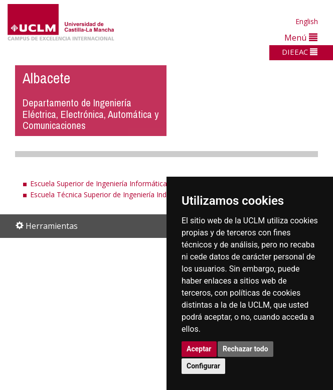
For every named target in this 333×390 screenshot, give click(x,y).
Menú (300, 37)
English (306, 21)
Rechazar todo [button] (245, 349)
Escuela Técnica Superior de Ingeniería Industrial (108, 194)
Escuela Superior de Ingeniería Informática (98, 183)
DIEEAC (299, 52)
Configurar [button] (203, 366)
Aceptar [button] (199, 349)
